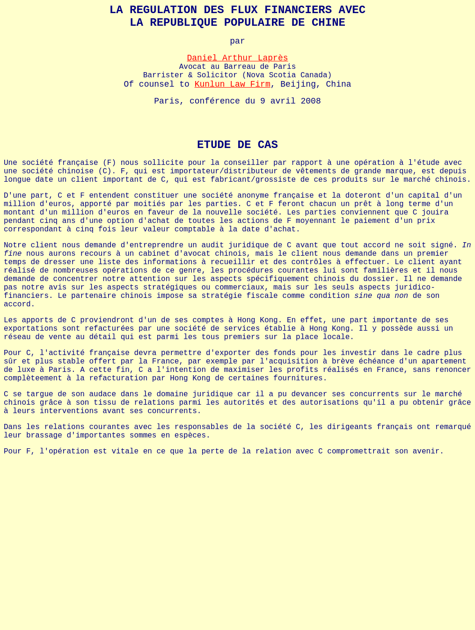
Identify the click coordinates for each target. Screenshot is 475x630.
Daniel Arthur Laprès (237, 58)
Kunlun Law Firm (232, 84)
